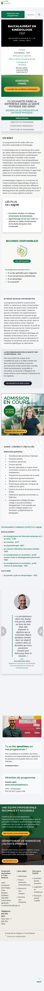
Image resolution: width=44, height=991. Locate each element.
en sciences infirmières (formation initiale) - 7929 (22, 550)
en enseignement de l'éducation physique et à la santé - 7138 (23, 537)
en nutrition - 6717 (11, 542)
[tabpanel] (22, 210)
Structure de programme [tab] (22, 129)
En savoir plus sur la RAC (18, 383)
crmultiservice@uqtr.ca (6, 905)
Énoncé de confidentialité (16, 936)
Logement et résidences (38, 889)
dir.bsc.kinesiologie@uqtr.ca (16, 784)
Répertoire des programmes (13, 14)
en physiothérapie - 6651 (14, 545)
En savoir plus (10, 861)
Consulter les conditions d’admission (22, 89)
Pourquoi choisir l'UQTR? (37, 898)
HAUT (39, 981)
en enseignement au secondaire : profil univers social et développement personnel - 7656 (22, 557)
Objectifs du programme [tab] (22, 122)
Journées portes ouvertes (37, 881)
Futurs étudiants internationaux (22, 882)
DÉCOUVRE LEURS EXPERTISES (16, 833)
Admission (22, 876)
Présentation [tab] (22, 118)
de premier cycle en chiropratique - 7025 (20, 575)
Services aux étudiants (22, 899)
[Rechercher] (31, 15)
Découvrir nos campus (22, 891)
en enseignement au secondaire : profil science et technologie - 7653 (20, 564)
